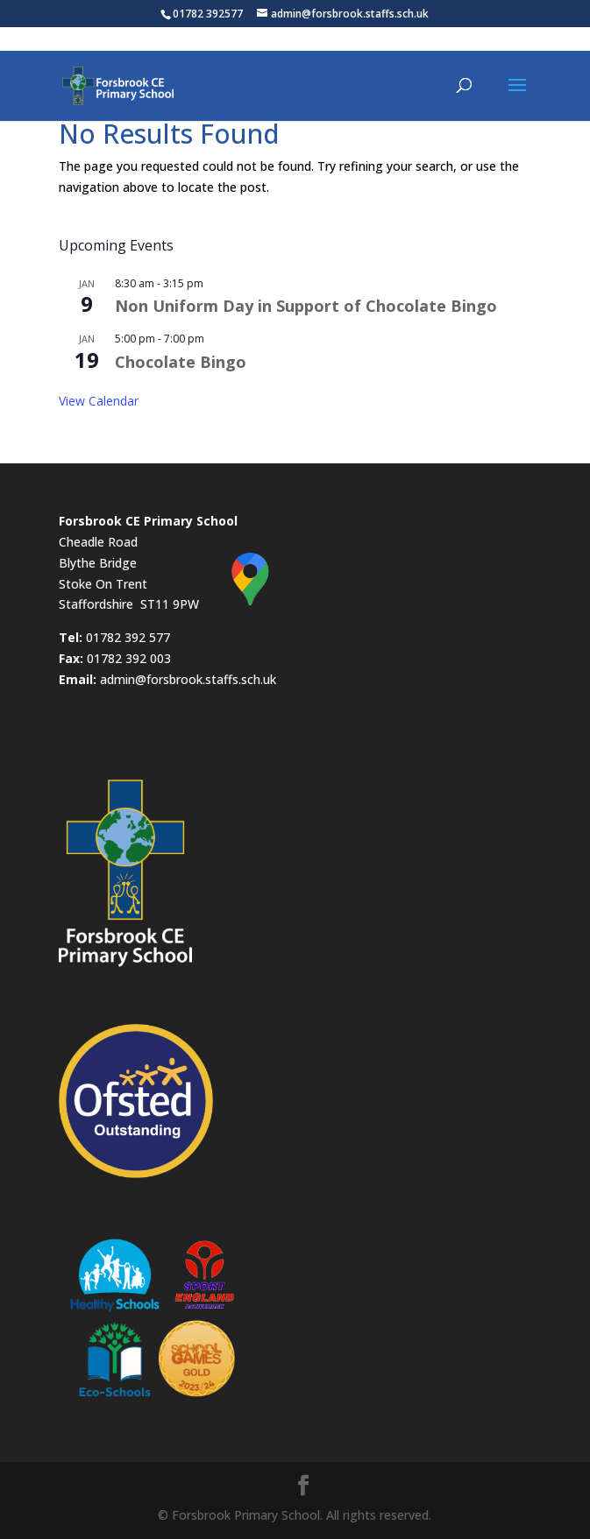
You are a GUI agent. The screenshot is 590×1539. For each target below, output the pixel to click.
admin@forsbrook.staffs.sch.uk (188, 679)
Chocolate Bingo (180, 361)
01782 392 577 (128, 637)
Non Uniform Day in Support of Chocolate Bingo (306, 305)
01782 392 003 (129, 658)
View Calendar (99, 400)
